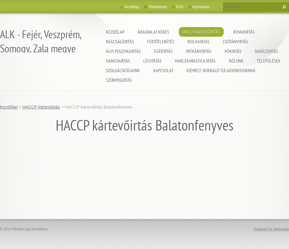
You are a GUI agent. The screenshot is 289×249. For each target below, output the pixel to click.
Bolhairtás (199, 41)
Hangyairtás (118, 61)
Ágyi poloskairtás (123, 51)
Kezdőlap (115, 32)
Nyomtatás (201, 7)
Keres (283, 6)
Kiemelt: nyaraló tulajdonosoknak (221, 70)
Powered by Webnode (271, 229)
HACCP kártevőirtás (201, 32)
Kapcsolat (163, 70)
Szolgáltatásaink (123, 70)
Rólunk (236, 61)
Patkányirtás (198, 51)
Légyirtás (152, 61)
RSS (179, 7)
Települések (269, 61)
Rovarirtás (244, 32)
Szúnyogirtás (119, 80)
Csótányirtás (235, 41)
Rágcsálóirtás (120, 41)
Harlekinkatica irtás (195, 61)
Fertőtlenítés (160, 41)
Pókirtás (233, 51)
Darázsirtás (266, 51)
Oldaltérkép (157, 7)
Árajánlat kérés (153, 32)
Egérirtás (163, 51)
